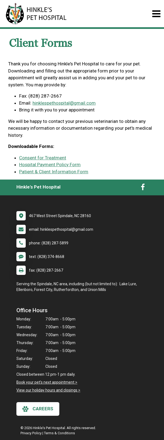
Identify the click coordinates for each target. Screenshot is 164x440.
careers (37, 409)
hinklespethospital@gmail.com (64, 103)
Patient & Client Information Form (53, 171)
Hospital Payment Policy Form (50, 164)
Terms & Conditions (59, 433)
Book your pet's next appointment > (46, 382)
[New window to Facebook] (143, 188)
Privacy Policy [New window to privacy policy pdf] (31, 433)
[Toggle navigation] (156, 14)
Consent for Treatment (42, 157)
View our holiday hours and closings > (48, 390)
